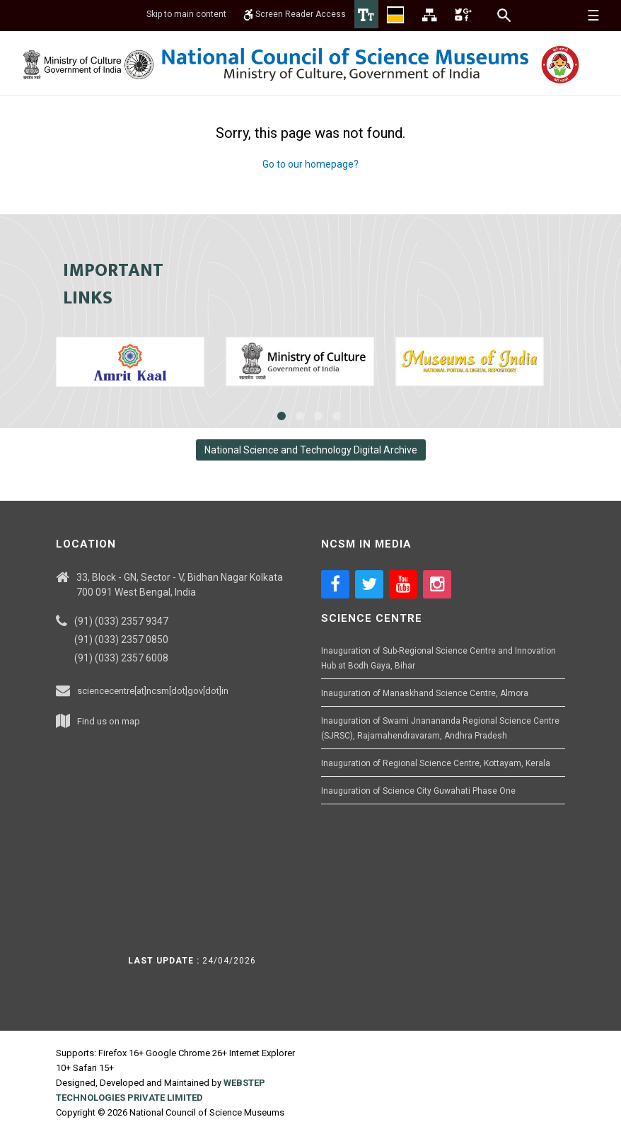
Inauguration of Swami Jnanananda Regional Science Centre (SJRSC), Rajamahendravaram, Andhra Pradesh (440, 728)
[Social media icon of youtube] (403, 584)
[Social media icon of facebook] (335, 584)
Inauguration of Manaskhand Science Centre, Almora (424, 693)
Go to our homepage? (310, 164)
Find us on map (108, 721)
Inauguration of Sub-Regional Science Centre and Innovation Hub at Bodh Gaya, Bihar (438, 658)
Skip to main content (186, 14)
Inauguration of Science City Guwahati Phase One (418, 791)
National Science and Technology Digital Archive (310, 450)
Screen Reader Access (294, 14)
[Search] (505, 15)
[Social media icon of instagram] (437, 584)
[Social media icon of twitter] (369, 584)
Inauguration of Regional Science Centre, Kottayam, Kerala (435, 763)
